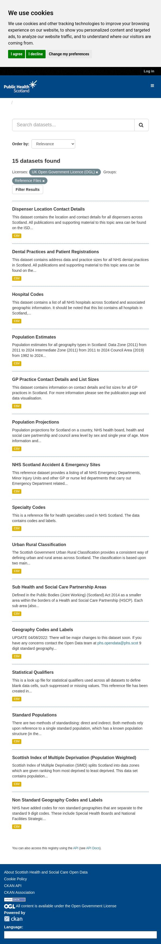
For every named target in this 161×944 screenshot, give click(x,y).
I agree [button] (16, 54)
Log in (149, 71)
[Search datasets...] (73, 125)
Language (13, 927)
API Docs (93, 848)
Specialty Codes (29, 507)
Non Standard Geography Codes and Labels (57, 800)
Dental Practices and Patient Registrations (55, 251)
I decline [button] (36, 54)
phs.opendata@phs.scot (117, 643)
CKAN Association (19, 892)
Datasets (25, 102)
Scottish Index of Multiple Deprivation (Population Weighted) (74, 757)
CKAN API (13, 886)
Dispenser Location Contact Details (48, 209)
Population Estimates (34, 337)
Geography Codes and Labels (42, 629)
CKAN (13, 919)
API (75, 848)
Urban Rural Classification (39, 544)
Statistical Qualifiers (33, 672)
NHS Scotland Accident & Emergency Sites (56, 464)
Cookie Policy (15, 879)
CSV (17, 235)
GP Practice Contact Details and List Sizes (55, 379)
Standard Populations (34, 715)
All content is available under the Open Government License (60, 906)
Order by (20, 144)
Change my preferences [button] (69, 54)
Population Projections (35, 422)
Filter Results (28, 189)
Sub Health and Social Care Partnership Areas (59, 587)
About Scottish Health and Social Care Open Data (46, 872)
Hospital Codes (27, 294)
